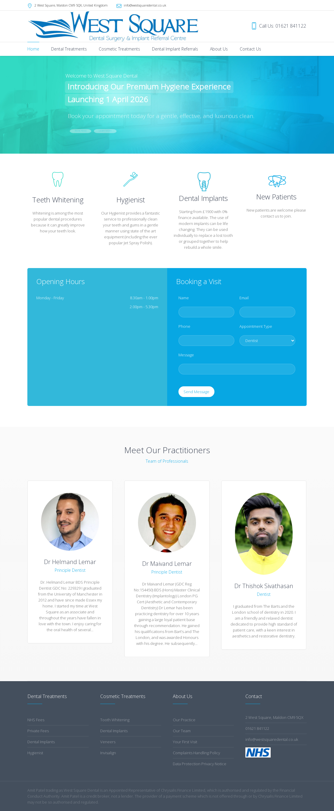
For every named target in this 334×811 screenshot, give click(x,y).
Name (185, 297)
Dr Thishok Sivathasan (263, 586)
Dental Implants (41, 741)
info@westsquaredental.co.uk (145, 5)
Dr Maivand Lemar (167, 564)
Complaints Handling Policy (196, 752)
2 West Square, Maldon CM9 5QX (274, 717)
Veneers (107, 741)
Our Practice (184, 719)
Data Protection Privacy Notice (199, 763)
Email (245, 297)
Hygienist (130, 199)
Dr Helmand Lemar (70, 562)
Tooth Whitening (114, 719)
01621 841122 (257, 728)
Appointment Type (257, 326)
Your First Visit (185, 741)
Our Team (182, 730)
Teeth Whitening (58, 199)
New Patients (276, 196)
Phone (185, 326)
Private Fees (38, 730)
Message (187, 355)
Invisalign (108, 752)
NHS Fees (35, 719)
